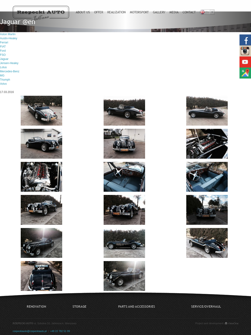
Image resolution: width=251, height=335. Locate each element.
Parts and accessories (136, 306)
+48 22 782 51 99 (60, 331)
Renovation (36, 306)
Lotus (3, 67)
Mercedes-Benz (9, 71)
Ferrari (4, 42)
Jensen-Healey (9, 63)
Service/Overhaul (206, 306)
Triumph (5, 79)
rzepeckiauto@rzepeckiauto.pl (30, 331)
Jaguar (4, 59)
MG (2, 75)
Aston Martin (7, 34)
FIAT (3, 46)
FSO (3, 54)
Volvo (3, 83)
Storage (79, 306)
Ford (3, 50)
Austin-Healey (8, 38)
